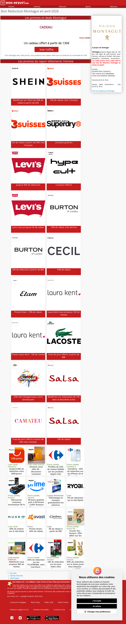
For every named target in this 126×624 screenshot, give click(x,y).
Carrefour (37, 7)
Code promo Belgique (18, 602)
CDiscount (62, 7)
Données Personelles (41, 610)
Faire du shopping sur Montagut (103, 91)
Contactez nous (59, 610)
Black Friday (35, 602)
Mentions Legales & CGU (19, 610)
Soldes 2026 (48, 602)
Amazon (11, 7)
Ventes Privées (63, 602)
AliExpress (113, 7)
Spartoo (88, 7)
